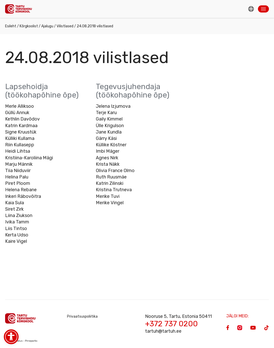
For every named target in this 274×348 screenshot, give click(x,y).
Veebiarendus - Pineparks (21, 340)
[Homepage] (20, 8)
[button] (263, 9)
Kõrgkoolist (29, 26)
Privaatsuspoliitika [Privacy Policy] (82, 316)
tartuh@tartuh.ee (163, 331)
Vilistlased (65, 26)
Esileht (10, 26)
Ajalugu (47, 26)
